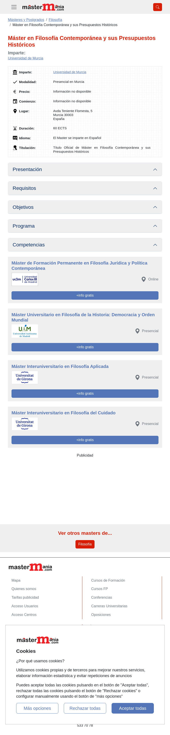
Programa (24, 226)
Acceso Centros (24, 615)
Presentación (27, 169)
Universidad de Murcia (25, 58)
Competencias (29, 245)
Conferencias (101, 597)
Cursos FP (99, 589)
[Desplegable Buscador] (157, 7)
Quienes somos (24, 589)
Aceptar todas (132, 708)
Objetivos (23, 207)
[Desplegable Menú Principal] (14, 7)
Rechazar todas (85, 708)
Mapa (16, 580)
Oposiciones (101, 615)
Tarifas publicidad (25, 597)
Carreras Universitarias (109, 606)
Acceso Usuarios (25, 606)
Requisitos (24, 188)
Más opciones (37, 708)
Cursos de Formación (108, 580)
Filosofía (85, 544)
